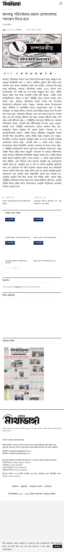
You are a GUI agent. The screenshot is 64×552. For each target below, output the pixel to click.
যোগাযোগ (48, 486)
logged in (18, 287)
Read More (7, 549)
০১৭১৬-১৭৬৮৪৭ (13, 476)
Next (15, 268)
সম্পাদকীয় (10, 219)
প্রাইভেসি (24, 486)
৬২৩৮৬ (21, 462)
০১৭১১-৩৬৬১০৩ (19, 467)
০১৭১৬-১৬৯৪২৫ (20, 470)
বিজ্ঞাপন (15, 486)
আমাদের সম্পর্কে (36, 486)
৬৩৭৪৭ (28, 462)
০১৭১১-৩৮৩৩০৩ (16, 465)
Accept (57, 546)
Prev (8, 268)
